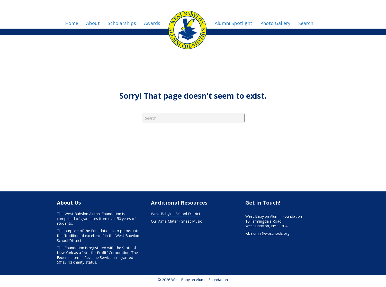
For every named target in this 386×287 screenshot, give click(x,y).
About (93, 23)
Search (305, 23)
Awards (152, 23)
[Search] (193, 118)
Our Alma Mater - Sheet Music (176, 221)
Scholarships (122, 23)
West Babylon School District (175, 213)
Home (71, 23)
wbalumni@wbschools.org (267, 233)
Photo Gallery (275, 23)
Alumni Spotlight (233, 23)
